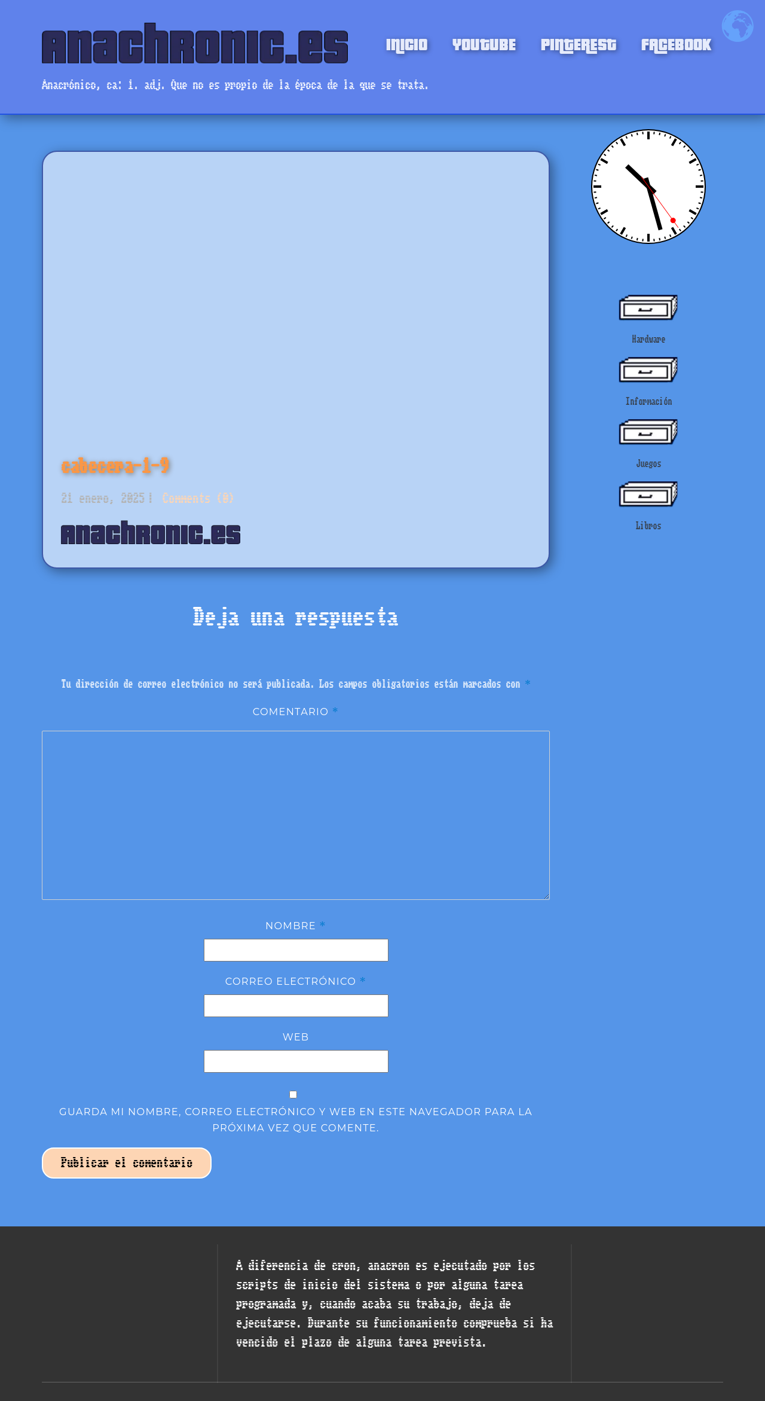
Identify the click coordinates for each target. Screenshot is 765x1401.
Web (296, 1037)
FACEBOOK (676, 43)
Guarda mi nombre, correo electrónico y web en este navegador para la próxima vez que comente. (296, 1119)
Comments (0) (195, 498)
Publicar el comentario (126, 1162)
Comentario (296, 712)
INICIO (406, 43)
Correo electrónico (296, 981)
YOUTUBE (484, 43)
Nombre (295, 926)
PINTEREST (578, 43)
